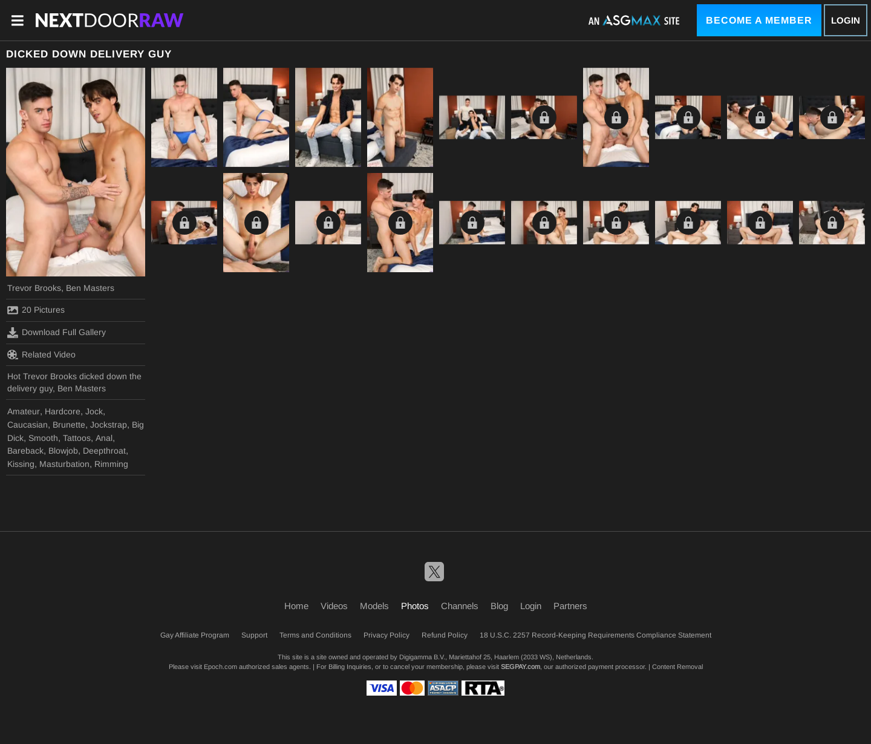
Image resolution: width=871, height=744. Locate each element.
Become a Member (759, 20)
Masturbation (64, 464)
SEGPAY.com (520, 666)
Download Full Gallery (56, 332)
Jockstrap (108, 424)
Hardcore (62, 411)
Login (845, 20)
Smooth (43, 438)
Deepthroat (104, 450)
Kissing (20, 464)
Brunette (69, 424)
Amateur (23, 411)
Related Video (41, 354)
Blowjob (63, 450)
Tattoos (77, 438)
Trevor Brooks (34, 288)
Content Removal (677, 666)
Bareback (25, 450)
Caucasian (27, 424)
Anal (104, 438)
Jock (94, 411)
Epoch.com (220, 666)
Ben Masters (90, 288)
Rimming (111, 464)
